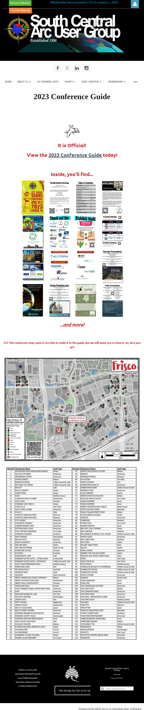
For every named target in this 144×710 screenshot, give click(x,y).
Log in (135, 4)
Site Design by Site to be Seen (76, 690)
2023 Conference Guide (75, 155)
